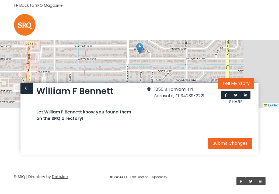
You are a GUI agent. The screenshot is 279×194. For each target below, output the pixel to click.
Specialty (159, 177)
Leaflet (271, 105)
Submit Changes (230, 143)
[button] (139, 48)
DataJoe (60, 176)
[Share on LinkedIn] (246, 95)
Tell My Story (236, 83)
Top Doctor (139, 177)
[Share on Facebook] (226, 95)
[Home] (25, 25)
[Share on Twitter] (236, 95)
